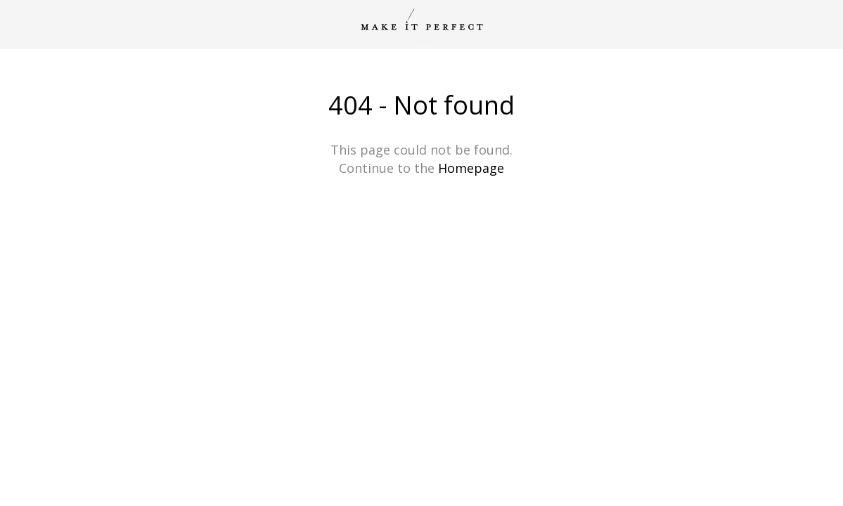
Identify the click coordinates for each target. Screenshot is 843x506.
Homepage (471, 168)
